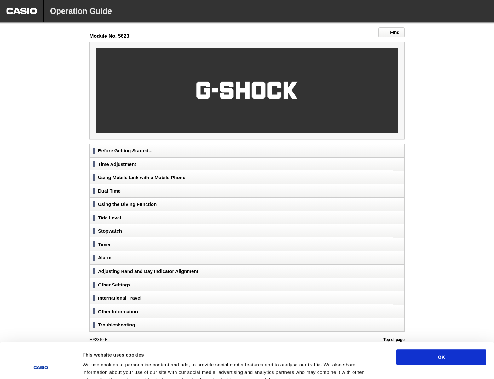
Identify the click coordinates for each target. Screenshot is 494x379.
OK (441, 323)
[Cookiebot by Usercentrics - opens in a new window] (40, 366)
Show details (330, 366)
